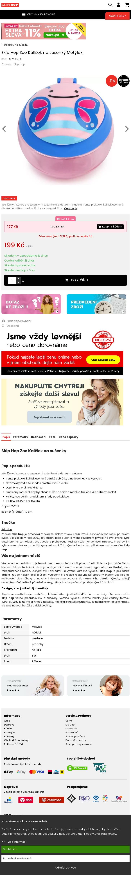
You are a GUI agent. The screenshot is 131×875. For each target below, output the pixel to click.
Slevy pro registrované (79, 744)
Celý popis (70, 209)
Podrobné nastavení (17, 858)
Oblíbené (71, 728)
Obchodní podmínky (16, 740)
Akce (7, 721)
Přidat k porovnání (16, 321)
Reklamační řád (13, 744)
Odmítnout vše (65, 867)
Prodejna (9, 732)
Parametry (20, 437)
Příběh (8, 728)
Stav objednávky (75, 736)
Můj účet (70, 725)
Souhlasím (10, 849)
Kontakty (9, 736)
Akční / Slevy (117, 16)
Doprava (9, 725)
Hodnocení (38, 437)
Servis (69, 721)
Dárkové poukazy (76, 740)
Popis (6, 437)
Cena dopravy (68, 437)
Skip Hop (19, 64)
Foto (52, 437)
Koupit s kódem (110, 227)
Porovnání (72, 732)
